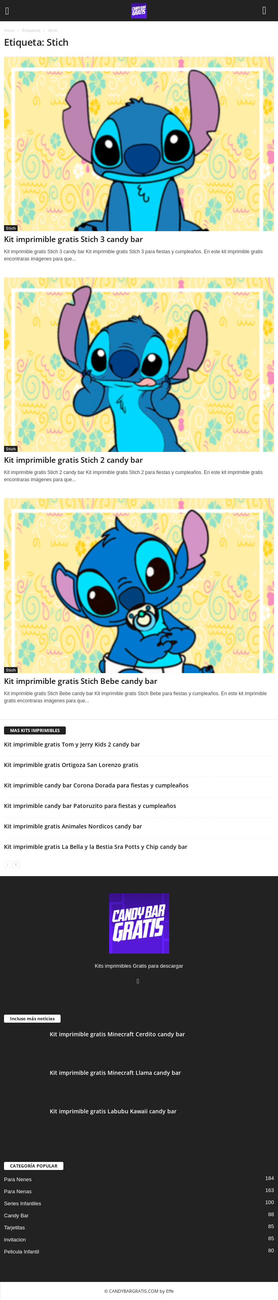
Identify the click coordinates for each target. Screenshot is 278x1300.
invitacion (15, 1240)
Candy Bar (16, 1216)
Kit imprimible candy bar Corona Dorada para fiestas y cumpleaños (96, 785)
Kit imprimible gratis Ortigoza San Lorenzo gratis (71, 765)
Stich (11, 228)
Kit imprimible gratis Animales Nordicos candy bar (73, 826)
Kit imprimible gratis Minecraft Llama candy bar (115, 1072)
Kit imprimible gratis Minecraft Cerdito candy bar (117, 1034)
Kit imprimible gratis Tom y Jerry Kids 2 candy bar (72, 744)
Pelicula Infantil (21, 1252)
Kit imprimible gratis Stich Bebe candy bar (80, 681)
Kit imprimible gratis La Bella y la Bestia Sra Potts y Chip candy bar (95, 846)
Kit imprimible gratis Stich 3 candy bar (73, 239)
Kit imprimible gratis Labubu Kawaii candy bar (113, 1111)
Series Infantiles (22, 1203)
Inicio (9, 30)
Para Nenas (18, 1191)
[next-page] (15, 864)
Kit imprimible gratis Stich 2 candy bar (73, 460)
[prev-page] (7, 864)
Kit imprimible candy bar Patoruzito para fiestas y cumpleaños (90, 806)
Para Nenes (18, 1179)
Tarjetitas (14, 1228)
